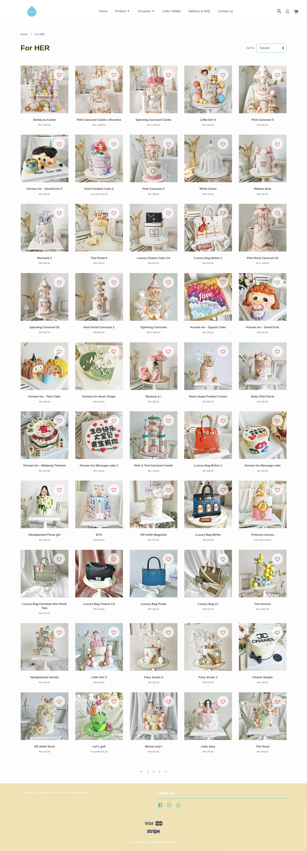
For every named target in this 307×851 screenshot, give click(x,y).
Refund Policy (171, 842)
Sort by (251, 47)
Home (103, 11)
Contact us (225, 11)
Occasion (146, 11)
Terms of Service (137, 842)
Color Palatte (171, 11)
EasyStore (87, 792)
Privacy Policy (155, 842)
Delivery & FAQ (199, 11)
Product (122, 11)
